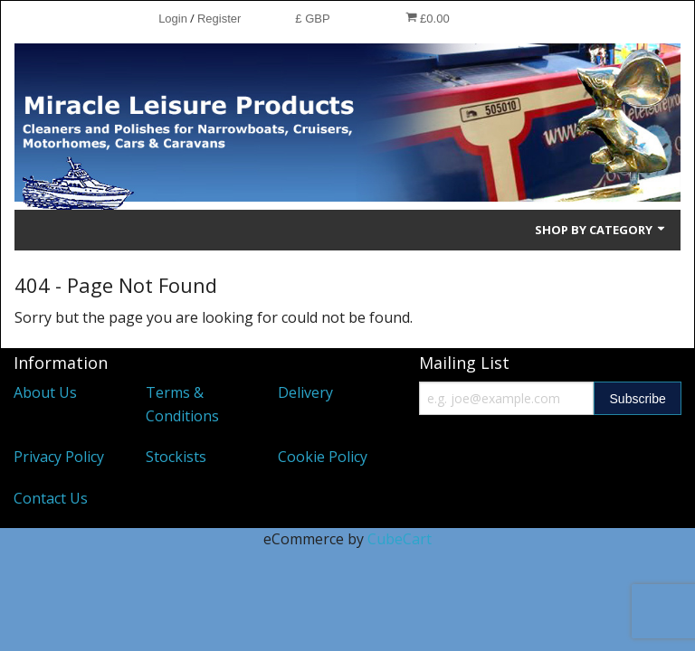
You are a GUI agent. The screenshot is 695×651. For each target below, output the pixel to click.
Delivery (305, 392)
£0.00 (427, 18)
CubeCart (399, 539)
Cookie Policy (322, 457)
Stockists (176, 457)
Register (219, 18)
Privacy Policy (59, 457)
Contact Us (51, 498)
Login (172, 18)
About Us (45, 392)
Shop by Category (601, 230)
